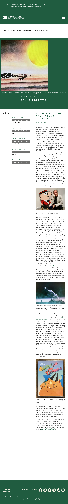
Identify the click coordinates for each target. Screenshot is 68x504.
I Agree (59, 498)
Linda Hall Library (9, 31)
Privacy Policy (36, 499)
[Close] (64, 5)
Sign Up (56, 5)
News (19, 31)
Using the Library (28, 489)
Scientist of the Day (29, 31)
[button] (63, 17)
